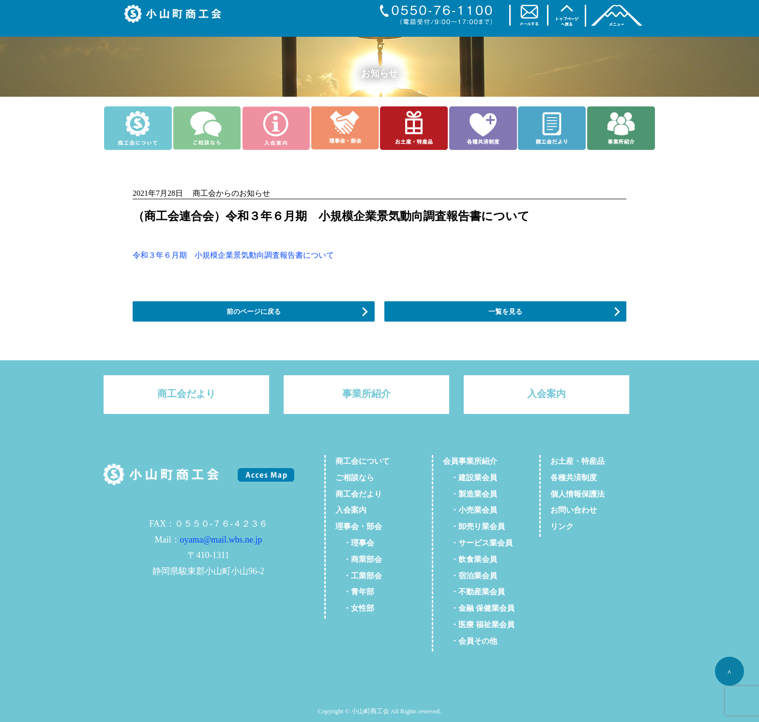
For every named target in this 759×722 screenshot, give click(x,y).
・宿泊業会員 (470, 576)
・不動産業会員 (474, 592)
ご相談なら (354, 477)
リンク (562, 526)
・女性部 (354, 608)
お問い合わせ (573, 510)
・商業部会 (358, 559)
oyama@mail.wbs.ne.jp (221, 540)
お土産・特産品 (577, 461)
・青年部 (354, 592)
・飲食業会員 (470, 559)
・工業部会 (358, 576)
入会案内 (546, 393)
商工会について (362, 461)
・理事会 (354, 543)
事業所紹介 (366, 393)
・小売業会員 (470, 510)
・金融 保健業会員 (479, 608)
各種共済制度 (573, 477)
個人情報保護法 (577, 494)
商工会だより (186, 393)
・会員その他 (470, 641)
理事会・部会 (358, 526)
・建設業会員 (470, 477)
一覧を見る (505, 311)
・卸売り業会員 (474, 526)
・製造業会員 (470, 494)
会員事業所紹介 (470, 461)
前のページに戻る (254, 311)
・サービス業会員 (478, 543)
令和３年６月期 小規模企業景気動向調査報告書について (233, 255)
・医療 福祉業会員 (479, 624)
